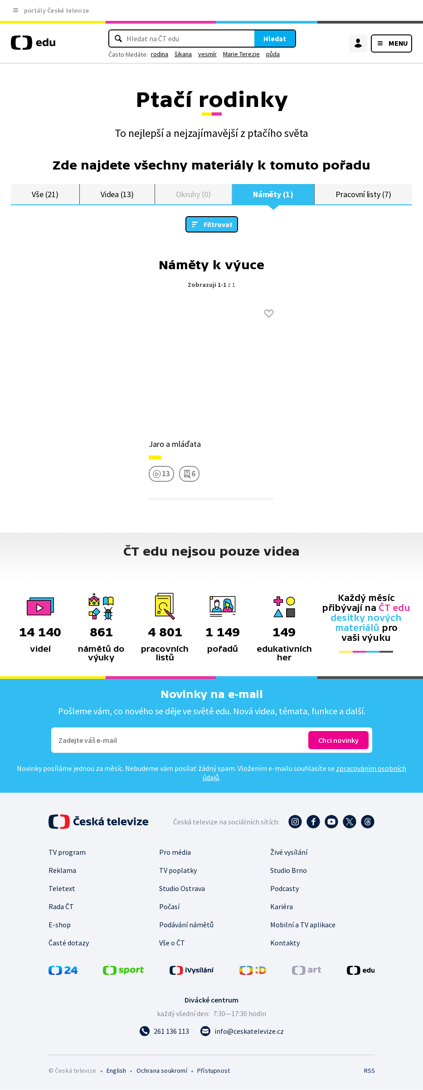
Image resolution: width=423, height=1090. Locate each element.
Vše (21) (45, 194)
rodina (159, 54)
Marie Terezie (241, 54)
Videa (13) (117, 194)
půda (273, 54)
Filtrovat (218, 224)
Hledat (274, 38)
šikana (183, 54)
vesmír (207, 54)
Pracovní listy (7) (363, 194)
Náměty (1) (273, 194)
